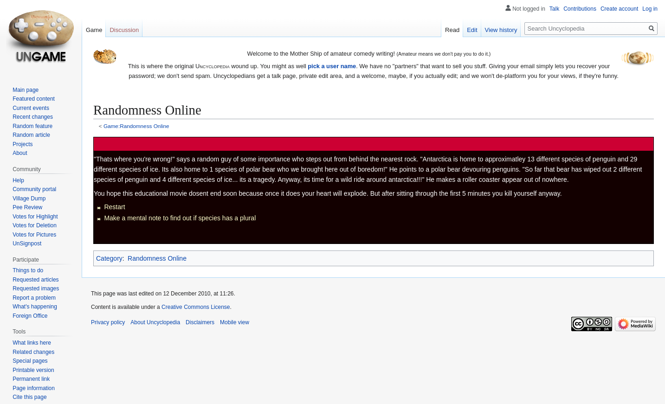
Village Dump (29, 198)
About (20, 153)
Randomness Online (157, 258)
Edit (472, 29)
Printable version (33, 370)
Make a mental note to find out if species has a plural (180, 218)
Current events (31, 108)
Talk (554, 9)
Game (94, 29)
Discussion (124, 29)
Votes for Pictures (34, 234)
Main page (26, 90)
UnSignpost (27, 243)
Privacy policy (108, 322)
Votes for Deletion (35, 225)
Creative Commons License (195, 307)
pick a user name (332, 66)
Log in (650, 9)
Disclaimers (200, 322)
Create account (619, 9)
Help (18, 180)
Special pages (30, 361)
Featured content (34, 99)
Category (109, 258)
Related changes (33, 352)
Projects (22, 144)
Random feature (32, 126)
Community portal (34, 189)
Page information (34, 388)
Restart (114, 207)
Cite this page (29, 397)
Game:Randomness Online (136, 126)
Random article (31, 135)
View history (501, 29)
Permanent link (31, 379)
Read (452, 29)
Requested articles (35, 279)
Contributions (579, 9)
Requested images (36, 288)
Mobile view (234, 322)
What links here (32, 343)
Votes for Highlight (35, 216)
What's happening (35, 306)
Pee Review (27, 207)
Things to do (28, 270)
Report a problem (34, 298)
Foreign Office (30, 316)
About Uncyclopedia (155, 322)
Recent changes (33, 117)
